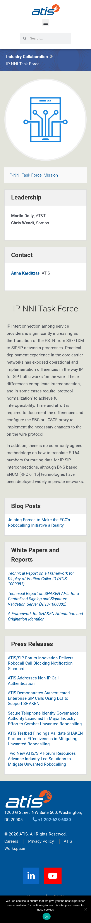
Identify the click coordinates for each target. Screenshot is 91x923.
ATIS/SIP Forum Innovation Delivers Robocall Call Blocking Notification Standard (41, 663)
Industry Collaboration (27, 56)
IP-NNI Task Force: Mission (33, 175)
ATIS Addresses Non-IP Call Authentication (33, 680)
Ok (46, 916)
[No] (85, 909)
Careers (11, 841)
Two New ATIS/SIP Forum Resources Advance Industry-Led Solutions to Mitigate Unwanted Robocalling (42, 759)
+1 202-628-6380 (51, 819)
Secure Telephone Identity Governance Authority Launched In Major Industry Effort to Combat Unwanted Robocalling (45, 718)
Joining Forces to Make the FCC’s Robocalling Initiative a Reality (39, 522)
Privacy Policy (41, 841)
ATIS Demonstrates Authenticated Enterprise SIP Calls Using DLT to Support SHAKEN (39, 698)
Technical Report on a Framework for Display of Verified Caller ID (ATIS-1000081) (41, 578)
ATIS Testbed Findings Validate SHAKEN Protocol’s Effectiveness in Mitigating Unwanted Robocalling (45, 738)
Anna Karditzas (25, 273)
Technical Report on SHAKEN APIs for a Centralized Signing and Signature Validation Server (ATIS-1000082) (43, 599)
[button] (45, 22)
